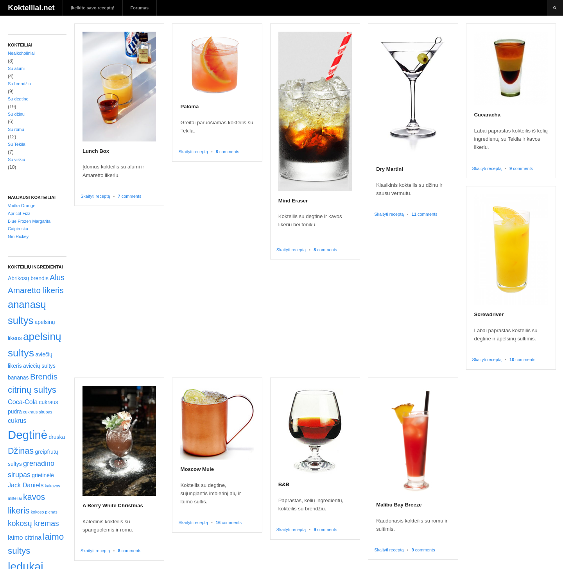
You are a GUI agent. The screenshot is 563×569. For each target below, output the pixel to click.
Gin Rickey (18, 236)
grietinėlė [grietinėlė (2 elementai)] (43, 475)
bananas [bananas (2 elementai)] (18, 377)
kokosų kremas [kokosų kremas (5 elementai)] (33, 523)
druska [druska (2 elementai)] (56, 437)
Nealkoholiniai (21, 53)
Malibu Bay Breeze (399, 505)
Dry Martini (389, 169)
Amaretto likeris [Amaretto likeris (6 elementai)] (36, 290)
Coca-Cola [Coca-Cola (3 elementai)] (23, 401)
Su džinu (16, 114)
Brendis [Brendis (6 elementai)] (43, 376)
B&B (284, 484)
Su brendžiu (19, 83)
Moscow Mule (197, 469)
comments (129, 196)
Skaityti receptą (95, 196)
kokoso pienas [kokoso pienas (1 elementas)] (44, 512)
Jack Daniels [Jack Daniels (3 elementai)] (26, 484)
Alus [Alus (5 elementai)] (57, 277)
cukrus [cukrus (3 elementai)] (17, 420)
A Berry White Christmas (112, 505)
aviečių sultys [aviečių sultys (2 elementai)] (39, 366)
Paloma (189, 106)
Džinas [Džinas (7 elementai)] (21, 451)
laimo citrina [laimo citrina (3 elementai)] (24, 537)
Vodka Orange (22, 205)
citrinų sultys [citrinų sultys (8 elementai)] (32, 390)
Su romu (16, 129)
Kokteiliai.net (31, 8)
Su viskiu (16, 159)
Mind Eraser (293, 201)
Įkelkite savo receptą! (93, 7)
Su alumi (16, 68)
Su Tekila (16, 144)
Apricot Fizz (19, 213)
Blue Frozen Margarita (29, 221)
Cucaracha (487, 115)
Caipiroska (18, 228)
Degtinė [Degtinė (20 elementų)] (27, 434)
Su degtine (18, 99)
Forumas (140, 7)
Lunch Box (95, 151)
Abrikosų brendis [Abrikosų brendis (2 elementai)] (28, 278)
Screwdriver (489, 314)
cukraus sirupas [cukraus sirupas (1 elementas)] (37, 412)
